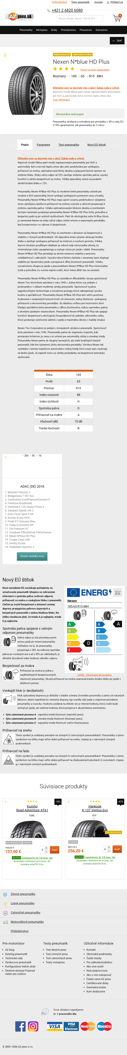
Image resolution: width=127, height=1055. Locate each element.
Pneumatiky (23, 29)
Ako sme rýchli (95, 956)
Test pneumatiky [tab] (70, 144)
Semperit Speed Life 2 (20, 510)
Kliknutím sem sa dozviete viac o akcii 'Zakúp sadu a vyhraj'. (86, 87)
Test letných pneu (56, 939)
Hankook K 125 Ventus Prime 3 (26, 506)
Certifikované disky (97, 973)
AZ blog (9, 939)
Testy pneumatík (79, 2)
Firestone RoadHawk (20, 503)
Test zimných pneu (57, 943)
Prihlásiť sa (114, 2)
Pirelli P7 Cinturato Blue (21, 521)
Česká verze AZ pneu (98, 968)
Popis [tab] (21, 144)
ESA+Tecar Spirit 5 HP (21, 514)
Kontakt (98, 2)
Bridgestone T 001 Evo (21, 496)
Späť (118, 40)
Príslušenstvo (69, 29)
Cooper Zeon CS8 (19, 539)
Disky (54, 29)
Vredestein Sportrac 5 (21, 547)
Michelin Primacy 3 (19, 492)
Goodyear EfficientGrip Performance (30, 532)
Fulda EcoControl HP (21, 525)
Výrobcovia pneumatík (18, 952)
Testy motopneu (55, 952)
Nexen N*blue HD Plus (22, 536)
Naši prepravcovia (96, 960)
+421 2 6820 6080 (67, 10)
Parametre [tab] (42, 144)
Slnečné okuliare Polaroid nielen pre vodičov (20, 962)
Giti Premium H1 (18, 528)
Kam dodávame (95, 981)
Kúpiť (54, 849)
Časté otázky (94, 948)
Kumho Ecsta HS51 (19, 517)
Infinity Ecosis (17, 543)
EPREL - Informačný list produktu (95, 675)
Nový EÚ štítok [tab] (99, 144)
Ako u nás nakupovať (98, 964)
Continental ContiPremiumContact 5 (29, 499)
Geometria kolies (96, 977)
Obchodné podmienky (99, 943)
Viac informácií (61, 99)
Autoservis (105, 29)
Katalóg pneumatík (16, 943)
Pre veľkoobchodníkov (99, 952)
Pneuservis (88, 29)
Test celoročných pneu (59, 948)
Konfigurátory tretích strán (20, 956)
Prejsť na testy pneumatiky (95, 69)
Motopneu (40, 29)
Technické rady (14, 948)
